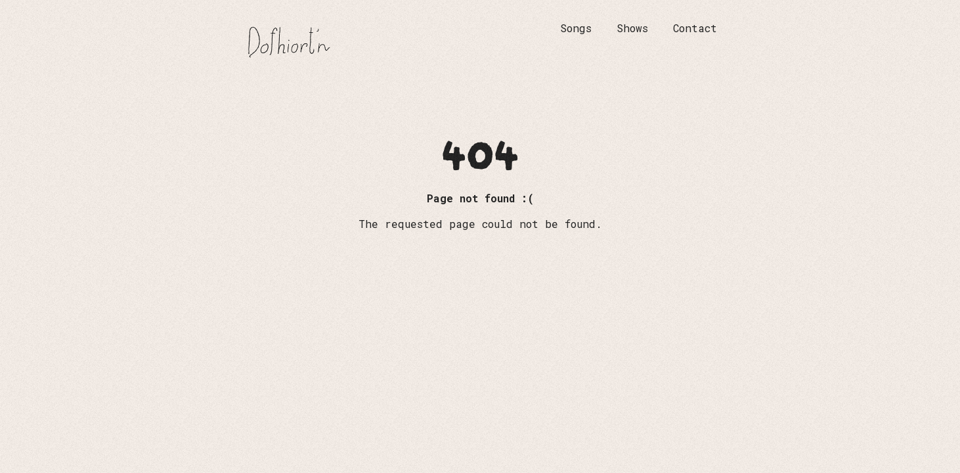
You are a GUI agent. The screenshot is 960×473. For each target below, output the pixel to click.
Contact (695, 28)
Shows (632, 28)
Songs (576, 28)
